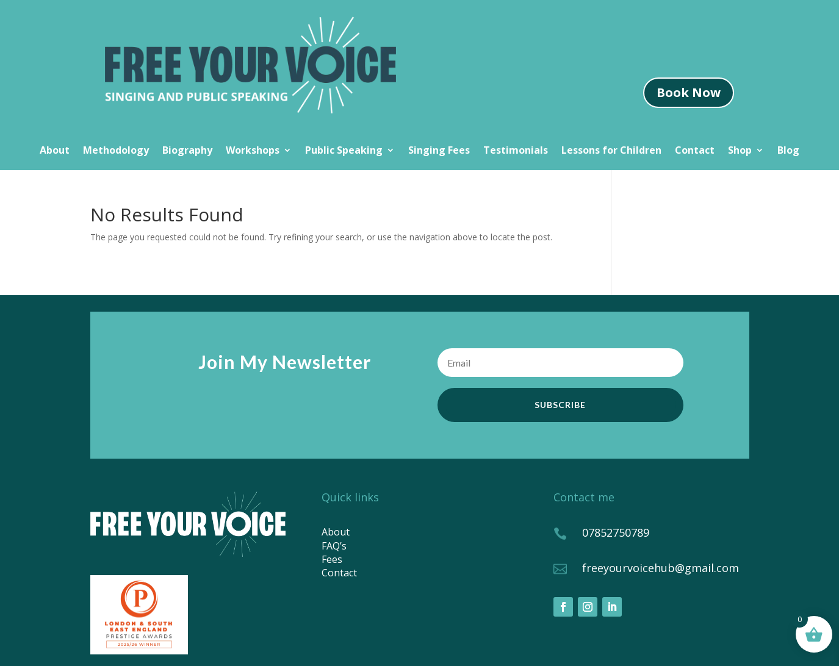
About (55, 151)
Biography (187, 151)
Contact (695, 151)
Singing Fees (439, 151)
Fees (332, 559)
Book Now (689, 92)
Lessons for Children (611, 151)
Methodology (116, 151)
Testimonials (515, 151)
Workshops (252, 151)
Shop (740, 151)
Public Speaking (344, 151)
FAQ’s (334, 546)
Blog (788, 151)
